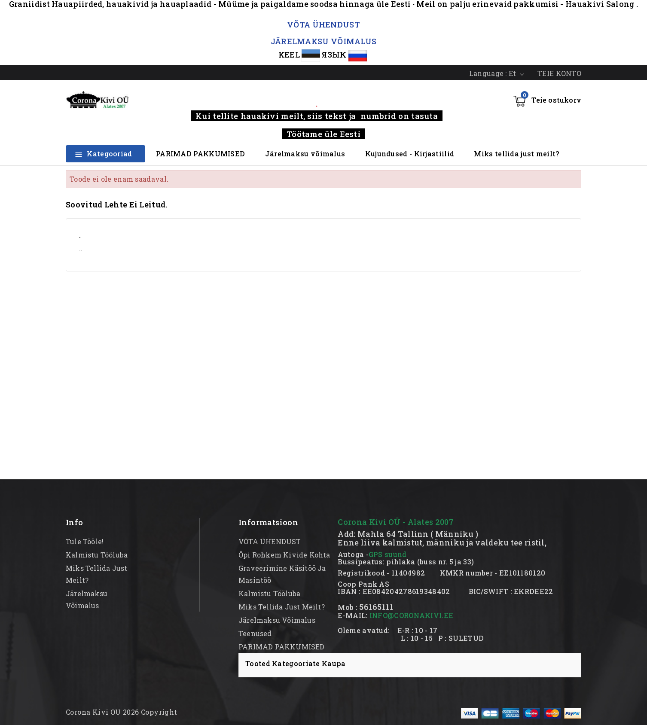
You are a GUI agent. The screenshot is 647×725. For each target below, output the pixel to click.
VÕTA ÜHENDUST (323, 24)
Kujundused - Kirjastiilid (410, 153)
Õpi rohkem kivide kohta (284, 554)
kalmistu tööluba (97, 554)
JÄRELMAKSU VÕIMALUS (324, 41)
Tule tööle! (85, 541)
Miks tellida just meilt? (516, 153)
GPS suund (388, 554)
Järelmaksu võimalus (305, 153)
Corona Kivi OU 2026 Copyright (121, 711)
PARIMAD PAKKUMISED (200, 153)
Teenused (255, 633)
